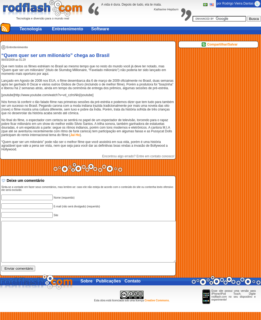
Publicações (108, 289)
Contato (132, 289)
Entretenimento (67, 29)
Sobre (86, 289)
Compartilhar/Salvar (222, 44)
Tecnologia (30, 29)
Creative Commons (157, 308)
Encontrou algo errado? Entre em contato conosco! (138, 156)
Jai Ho (75, 135)
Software (100, 29)
